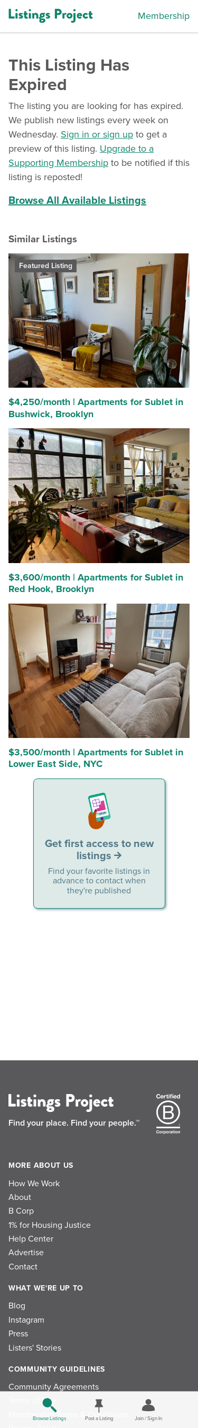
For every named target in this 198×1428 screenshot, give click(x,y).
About (19, 1197)
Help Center (30, 1239)
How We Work (34, 1183)
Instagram (26, 1320)
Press (18, 1333)
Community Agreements (53, 1387)
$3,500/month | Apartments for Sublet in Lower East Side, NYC (95, 758)
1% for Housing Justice (49, 1225)
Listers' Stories (34, 1348)
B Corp (21, 1211)
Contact (22, 1267)
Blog (16, 1306)
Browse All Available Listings (77, 200)
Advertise (26, 1252)
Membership (164, 16)
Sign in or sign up (97, 134)
